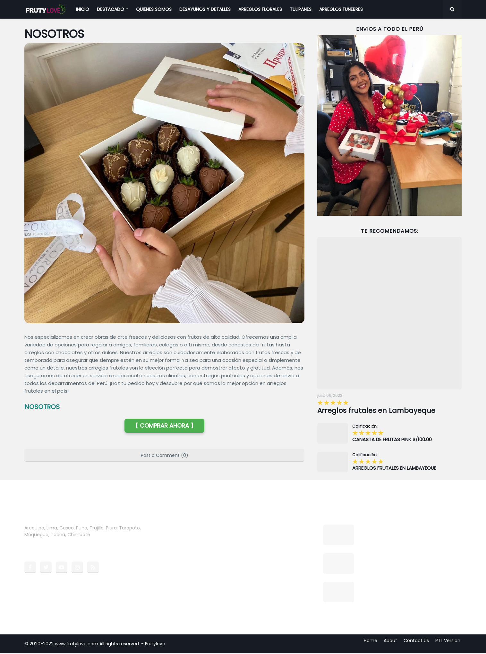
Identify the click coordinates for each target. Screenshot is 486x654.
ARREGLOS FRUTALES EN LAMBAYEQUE (394, 469)
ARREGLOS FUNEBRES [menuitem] (341, 9)
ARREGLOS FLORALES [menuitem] (260, 9)
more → (100, 535)
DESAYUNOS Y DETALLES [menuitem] (205, 9)
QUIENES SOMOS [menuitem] (154, 9)
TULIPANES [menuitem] (300, 9)
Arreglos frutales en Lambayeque (381, 411)
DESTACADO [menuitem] (110, 9)
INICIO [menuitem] (82, 9)
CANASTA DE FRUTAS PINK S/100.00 (392, 440)
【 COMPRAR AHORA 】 (164, 426)
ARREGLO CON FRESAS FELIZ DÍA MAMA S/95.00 (401, 589)
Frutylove (155, 644)
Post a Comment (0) (164, 455)
